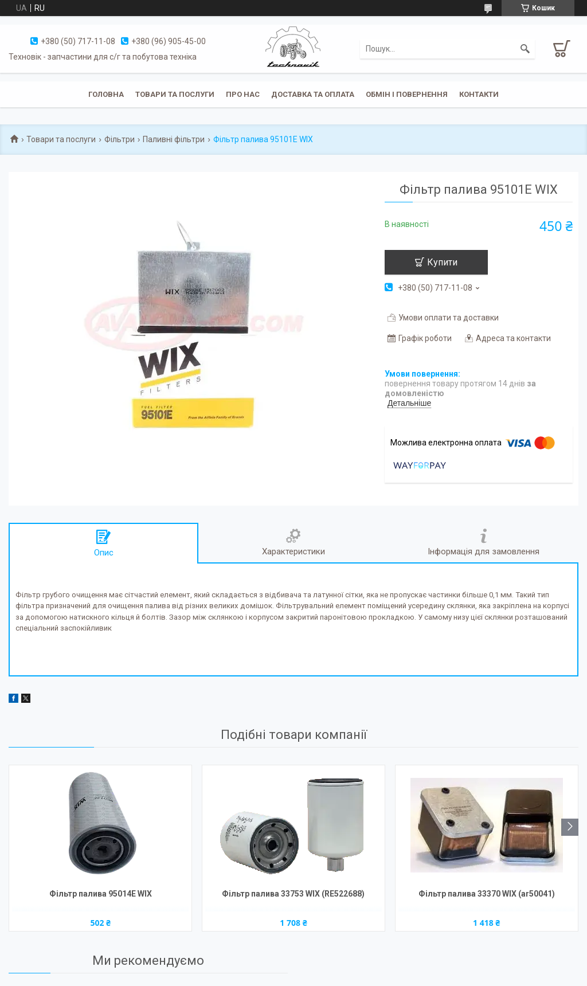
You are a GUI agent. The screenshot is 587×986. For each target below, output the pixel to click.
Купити (442, 262)
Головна (106, 94)
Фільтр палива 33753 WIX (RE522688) (293, 893)
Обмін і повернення (407, 94)
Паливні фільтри (174, 139)
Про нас (243, 94)
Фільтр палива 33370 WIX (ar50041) (486, 893)
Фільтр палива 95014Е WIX (100, 893)
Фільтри (119, 139)
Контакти (479, 94)
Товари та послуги (174, 94)
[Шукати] (525, 49)
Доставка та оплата (312, 94)
